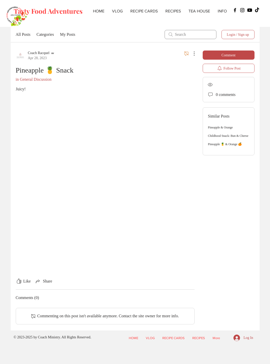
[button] (173, 11)
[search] (190, 34)
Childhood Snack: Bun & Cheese (228, 136)
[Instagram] (242, 10)
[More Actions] (191, 54)
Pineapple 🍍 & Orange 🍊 (225, 144)
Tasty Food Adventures (48, 11)
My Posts (67, 34)
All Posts (23, 34)
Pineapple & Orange (220, 127)
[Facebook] (235, 10)
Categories (45, 34)
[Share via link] (43, 281)
